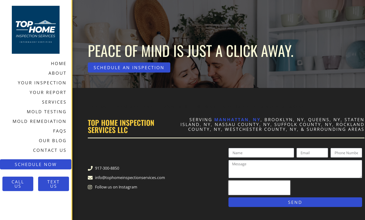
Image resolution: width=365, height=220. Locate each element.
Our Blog (53, 140)
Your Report (48, 92)
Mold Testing (47, 111)
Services (54, 102)
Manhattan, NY (237, 119)
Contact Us (50, 150)
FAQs (60, 131)
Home (59, 63)
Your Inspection (42, 83)
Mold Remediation (40, 121)
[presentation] (259, 187)
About (57, 73)
